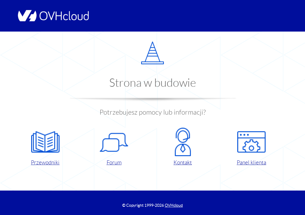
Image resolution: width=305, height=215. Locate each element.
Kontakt (183, 147)
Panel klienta (251, 147)
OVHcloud (174, 205)
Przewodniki (45, 147)
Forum (114, 147)
